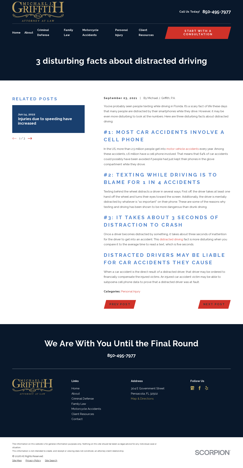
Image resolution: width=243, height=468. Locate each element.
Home (75, 388)
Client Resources (82, 414)
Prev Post (120, 304)
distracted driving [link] (171, 239)
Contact (77, 419)
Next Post (214, 304)
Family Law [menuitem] (68, 32)
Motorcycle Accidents (86, 409)
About (75, 393)
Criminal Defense (82, 398)
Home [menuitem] (16, 32)
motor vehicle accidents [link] (183, 149)
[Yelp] (207, 388)
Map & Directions (142, 398)
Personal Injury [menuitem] (121, 32)
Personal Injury (130, 291)
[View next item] (30, 138)
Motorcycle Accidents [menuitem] (90, 32)
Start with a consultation (198, 32)
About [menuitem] (28, 32)
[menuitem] (17, 461)
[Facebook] (200, 388)
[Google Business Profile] (192, 388)
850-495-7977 (216, 12)
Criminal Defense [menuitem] (43, 32)
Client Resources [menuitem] (146, 32)
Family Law (78, 404)
